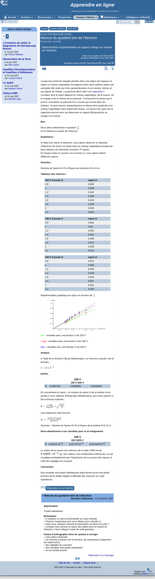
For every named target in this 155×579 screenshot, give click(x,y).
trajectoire (98, 91)
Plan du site (63, 563)
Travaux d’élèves (86, 17)
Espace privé (89, 563)
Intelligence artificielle (136, 17)
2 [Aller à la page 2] (7, 36)
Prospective (64, 17)
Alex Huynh (13, 65)
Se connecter (10, 21)
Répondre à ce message (101, 555)
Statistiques (110, 17)
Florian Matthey (15, 54)
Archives (26, 17)
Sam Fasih (106, 63)
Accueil (10, 17)
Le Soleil (8, 82)
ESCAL (145, 574)
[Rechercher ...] (125, 22)
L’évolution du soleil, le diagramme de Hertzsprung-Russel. (19, 45)
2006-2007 (72, 29)
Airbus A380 (10, 93)
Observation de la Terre (17, 59)
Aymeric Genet (15, 88)
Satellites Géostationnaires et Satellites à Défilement (19, 71)
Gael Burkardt (93, 63)
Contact (76, 563)
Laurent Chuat (15, 78)
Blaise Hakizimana (75, 63)
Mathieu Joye (14, 99)
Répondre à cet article (60, 488)
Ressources (45, 17)
